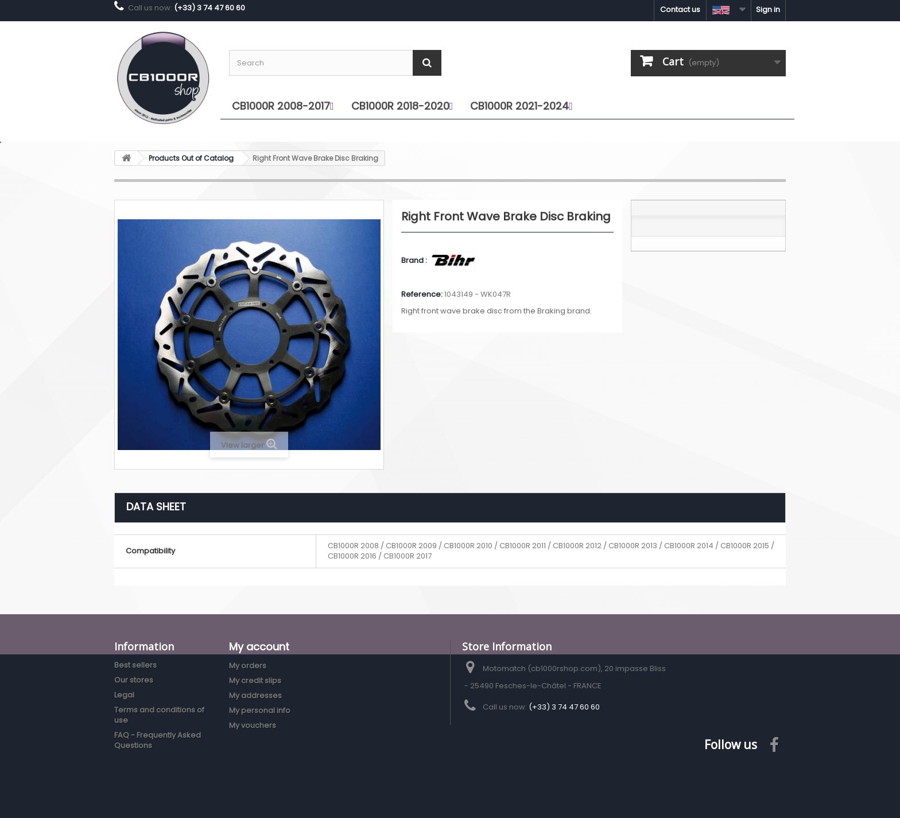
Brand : (415, 260)
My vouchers (252, 725)
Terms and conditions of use (159, 715)
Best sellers (135, 665)
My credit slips (255, 680)
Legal (124, 694)
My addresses (255, 695)
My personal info (259, 710)
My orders (247, 665)
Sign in (768, 9)
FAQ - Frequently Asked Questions (157, 740)
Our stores (133, 679)
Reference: (422, 294)
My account (259, 646)
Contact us (680, 9)
